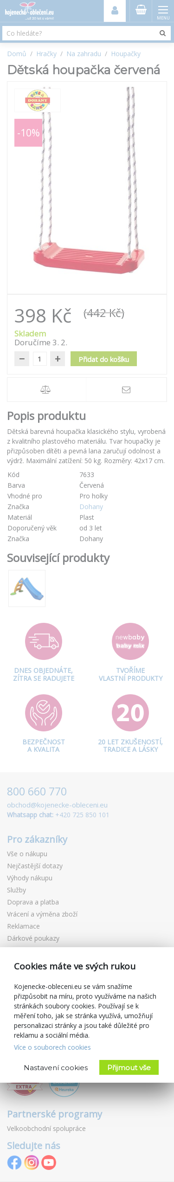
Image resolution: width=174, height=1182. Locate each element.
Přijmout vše (129, 1067)
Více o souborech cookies (52, 1047)
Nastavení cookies (56, 1067)
